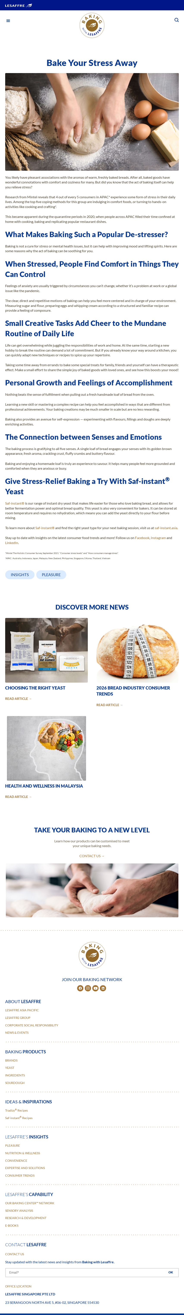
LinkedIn (11, 543)
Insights (20, 574)
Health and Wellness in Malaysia (44, 785)
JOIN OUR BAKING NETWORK (92, 979)
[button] (8, 20)
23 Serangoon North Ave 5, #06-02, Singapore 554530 (52, 1302)
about (23, 1001)
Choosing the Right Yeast (35, 687)
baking (25, 1051)
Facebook (142, 538)
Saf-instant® (14, 503)
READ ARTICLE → (18, 698)
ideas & (28, 1101)
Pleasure (51, 574)
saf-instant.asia (166, 528)
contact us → (92, 856)
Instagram (158, 538)
